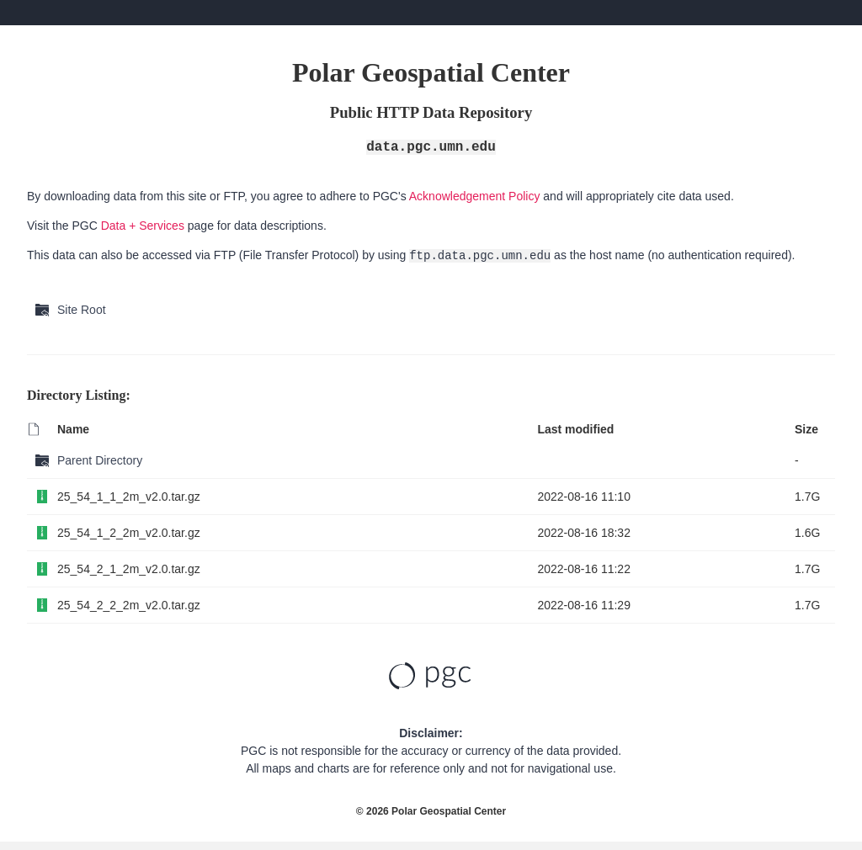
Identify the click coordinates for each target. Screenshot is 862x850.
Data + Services (142, 225)
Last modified (575, 429)
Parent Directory (99, 460)
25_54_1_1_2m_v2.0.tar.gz (128, 496)
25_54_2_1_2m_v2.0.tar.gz (128, 569)
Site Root (81, 309)
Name (73, 429)
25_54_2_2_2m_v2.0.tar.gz (128, 605)
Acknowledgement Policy (474, 196)
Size (806, 429)
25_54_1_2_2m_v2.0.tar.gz (128, 532)
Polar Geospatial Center (448, 811)
